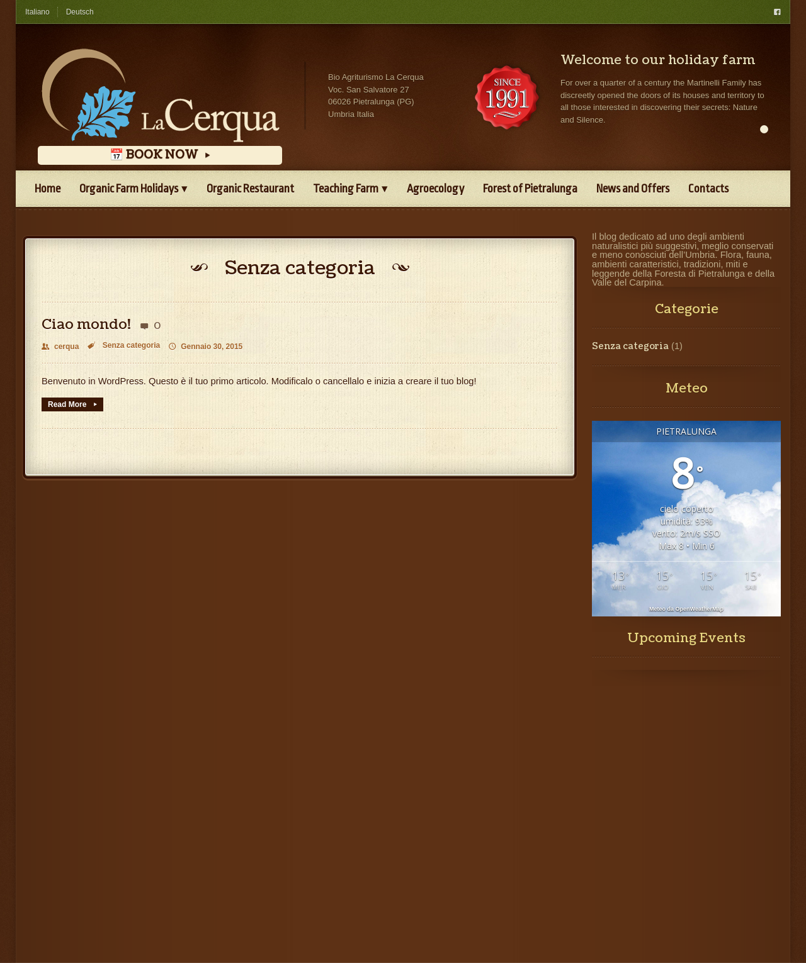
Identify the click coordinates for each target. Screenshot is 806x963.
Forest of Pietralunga (530, 188)
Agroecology (435, 188)
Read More (72, 404)
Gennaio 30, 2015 (205, 346)
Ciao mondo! (86, 324)
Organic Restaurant (250, 188)
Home (47, 188)
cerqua (60, 346)
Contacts (708, 188)
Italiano (37, 12)
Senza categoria (131, 345)
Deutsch (80, 12)
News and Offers (632, 188)
